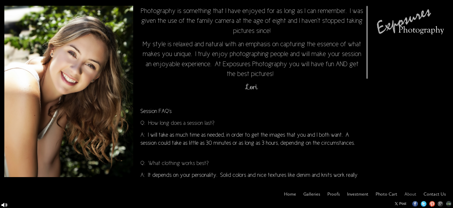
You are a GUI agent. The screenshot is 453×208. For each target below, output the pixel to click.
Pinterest (432, 204)
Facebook (415, 204)
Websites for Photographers (449, 204)
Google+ (440, 204)
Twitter (424, 204)
